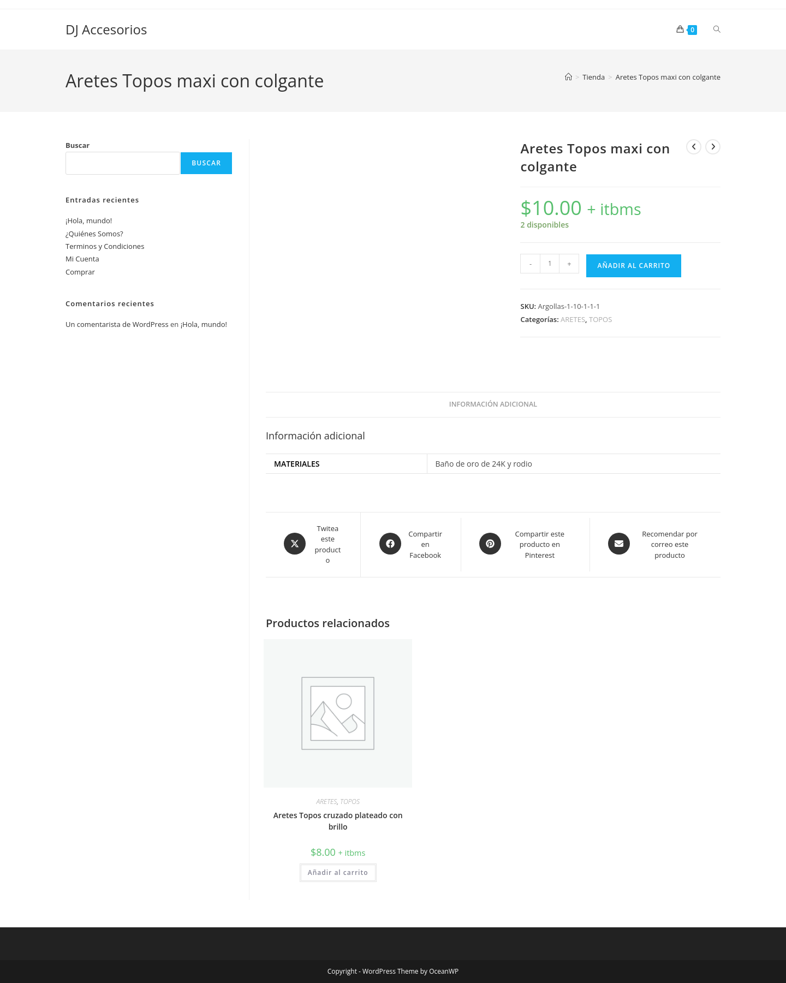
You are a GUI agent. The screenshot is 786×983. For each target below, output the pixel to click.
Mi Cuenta (82, 259)
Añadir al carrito (633, 265)
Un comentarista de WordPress (117, 324)
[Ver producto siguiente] (712, 146)
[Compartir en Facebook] (410, 545)
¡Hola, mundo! (89, 220)
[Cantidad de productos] (549, 263)
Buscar (78, 145)
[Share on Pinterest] (525, 545)
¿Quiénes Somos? (94, 234)
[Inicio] (568, 77)
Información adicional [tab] (493, 404)
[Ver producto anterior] (693, 146)
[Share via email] (655, 545)
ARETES (573, 319)
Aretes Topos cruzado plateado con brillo (338, 821)
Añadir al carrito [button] (338, 872)
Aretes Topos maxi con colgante (668, 77)
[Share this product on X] (313, 544)
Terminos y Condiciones (105, 246)
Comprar (80, 272)
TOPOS (600, 319)
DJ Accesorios (106, 29)
